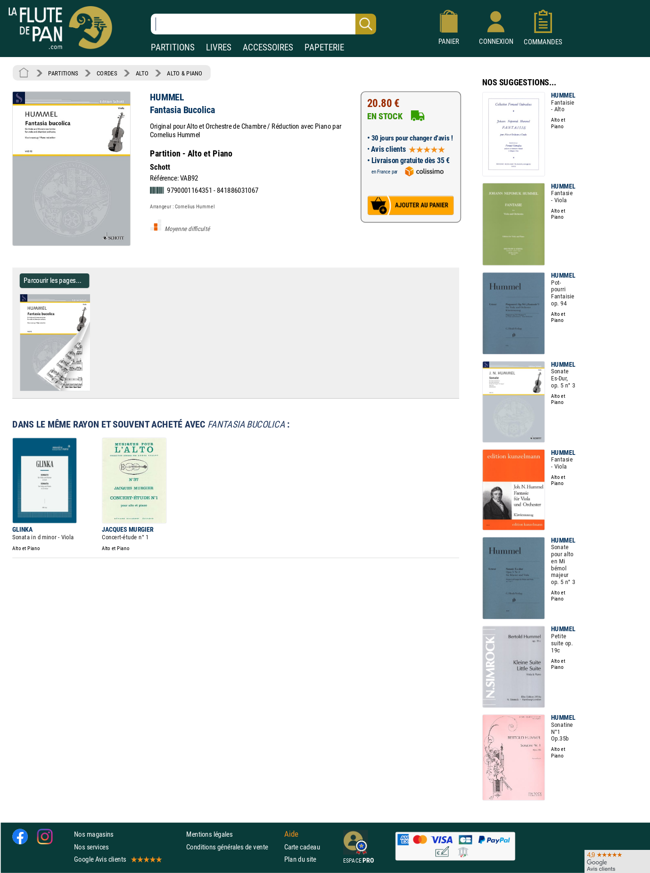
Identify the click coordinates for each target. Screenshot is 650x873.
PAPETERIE (324, 47)
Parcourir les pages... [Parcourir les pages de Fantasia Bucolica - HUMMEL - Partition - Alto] (53, 280)
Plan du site (300, 859)
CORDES (107, 73)
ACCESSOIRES (268, 47)
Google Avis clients (117, 859)
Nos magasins (94, 835)
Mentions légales (209, 835)
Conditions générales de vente (233, 847)
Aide (291, 834)
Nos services (91, 847)
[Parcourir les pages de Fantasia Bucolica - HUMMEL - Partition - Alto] (93, 389)
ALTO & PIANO (184, 73)
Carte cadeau (302, 847)
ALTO (142, 73)
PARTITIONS (173, 47)
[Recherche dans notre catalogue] (263, 24)
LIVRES (218, 47)
